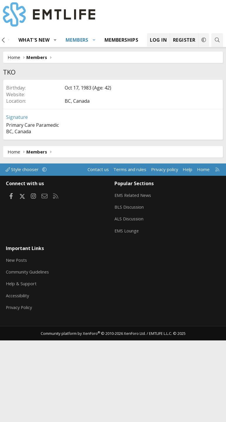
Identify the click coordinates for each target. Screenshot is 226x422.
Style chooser (23, 257)
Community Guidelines (28, 355)
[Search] (217, 40)
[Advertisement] (113, 123)
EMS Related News (133, 282)
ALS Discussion (129, 305)
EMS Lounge (126, 316)
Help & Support (21, 366)
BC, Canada (77, 189)
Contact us (98, 257)
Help (187, 257)
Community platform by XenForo (93, 414)
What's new (33, 40)
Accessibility (18, 378)
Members (77, 40)
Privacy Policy (19, 389)
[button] (55, 40)
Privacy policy (164, 257)
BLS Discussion (129, 293)
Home (203, 257)
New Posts (17, 344)
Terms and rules (129, 257)
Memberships (121, 40)
